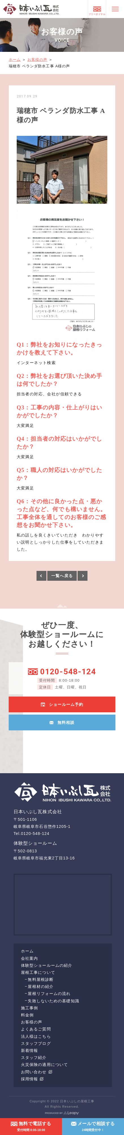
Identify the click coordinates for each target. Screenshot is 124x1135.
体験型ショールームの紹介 (46, 965)
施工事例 (29, 1008)
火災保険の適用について (44, 1064)
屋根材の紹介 (41, 986)
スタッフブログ (36, 1043)
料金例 (27, 1015)
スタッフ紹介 (34, 1057)
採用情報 (32, 1079)
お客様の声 (37, 59)
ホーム (15, 59)
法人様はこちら (36, 1036)
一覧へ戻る (62, 575)
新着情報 (29, 1050)
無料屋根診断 (41, 979)
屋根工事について (38, 972)
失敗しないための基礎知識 (53, 1001)
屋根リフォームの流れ (49, 993)
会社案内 (29, 958)
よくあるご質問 (36, 1029)
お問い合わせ (36, 1072)
